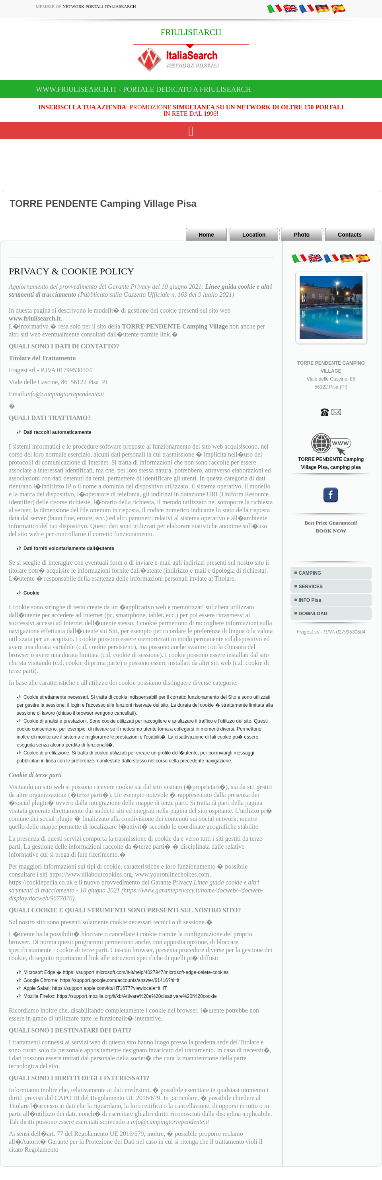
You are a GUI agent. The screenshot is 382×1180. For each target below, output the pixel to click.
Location (253, 234)
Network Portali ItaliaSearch (99, 6)
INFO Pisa (310, 600)
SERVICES (311, 586)
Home (206, 234)
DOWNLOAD (313, 613)
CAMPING (310, 573)
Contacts (350, 234)
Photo (302, 234)
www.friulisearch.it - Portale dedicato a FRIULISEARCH (143, 89)
